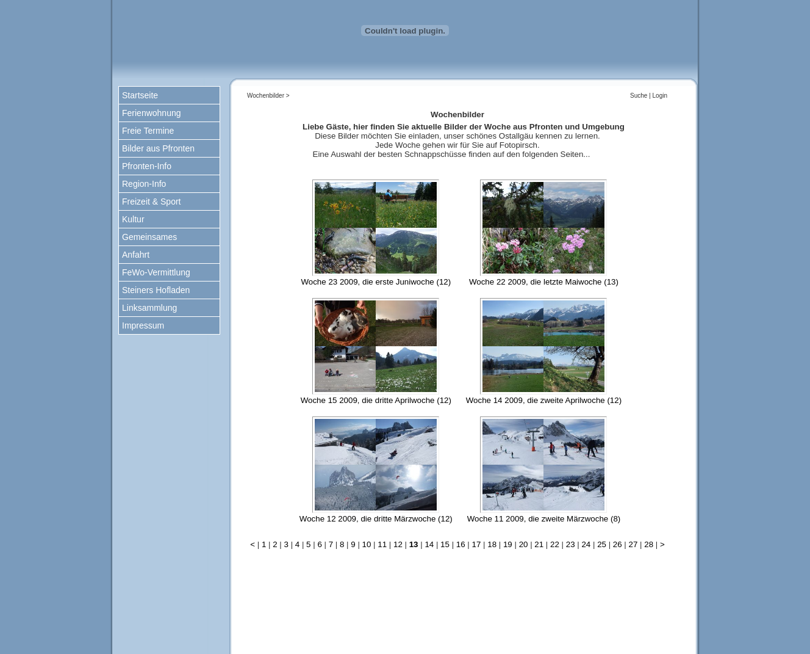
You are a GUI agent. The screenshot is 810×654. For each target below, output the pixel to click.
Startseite (140, 95)
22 (554, 544)
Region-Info (144, 184)
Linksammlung (149, 308)
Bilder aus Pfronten (158, 148)
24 (585, 544)
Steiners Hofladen (156, 290)
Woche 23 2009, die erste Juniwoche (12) (376, 281)
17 (476, 544)
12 (398, 544)
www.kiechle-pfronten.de (544, 636)
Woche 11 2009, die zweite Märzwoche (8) (544, 518)
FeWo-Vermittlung (156, 272)
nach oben (463, 606)
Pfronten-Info (146, 166)
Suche (638, 95)
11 (382, 544)
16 (460, 544)
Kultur (133, 219)
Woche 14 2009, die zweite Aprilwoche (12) (544, 400)
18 (491, 544)
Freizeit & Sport (151, 201)
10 (366, 544)
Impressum (143, 325)
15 (445, 544)
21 (538, 544)
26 (617, 544)
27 (633, 544)
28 (648, 544)
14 (429, 544)
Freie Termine (148, 131)
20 (523, 544)
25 (601, 544)
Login (660, 95)
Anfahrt (135, 255)
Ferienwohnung (151, 113)
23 (570, 544)
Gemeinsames (149, 237)
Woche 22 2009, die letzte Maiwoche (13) (543, 281)
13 (413, 544)
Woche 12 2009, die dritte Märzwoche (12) (376, 518)
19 (507, 544)
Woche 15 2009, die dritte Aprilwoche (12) (376, 400)
